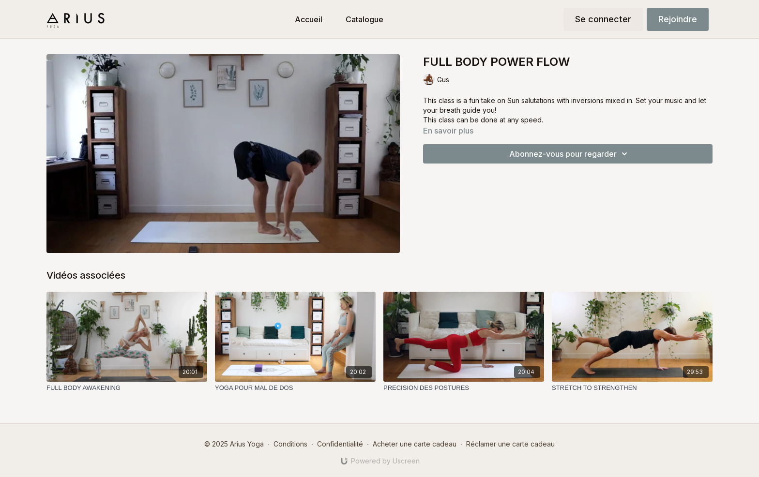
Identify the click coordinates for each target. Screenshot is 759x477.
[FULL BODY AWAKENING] (126, 388)
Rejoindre (677, 19)
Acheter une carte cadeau (414, 444)
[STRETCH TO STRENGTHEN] (632, 388)
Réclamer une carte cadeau (510, 444)
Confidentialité (340, 444)
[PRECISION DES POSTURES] (463, 388)
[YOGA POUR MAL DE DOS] (295, 388)
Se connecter (603, 19)
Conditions (290, 444)
